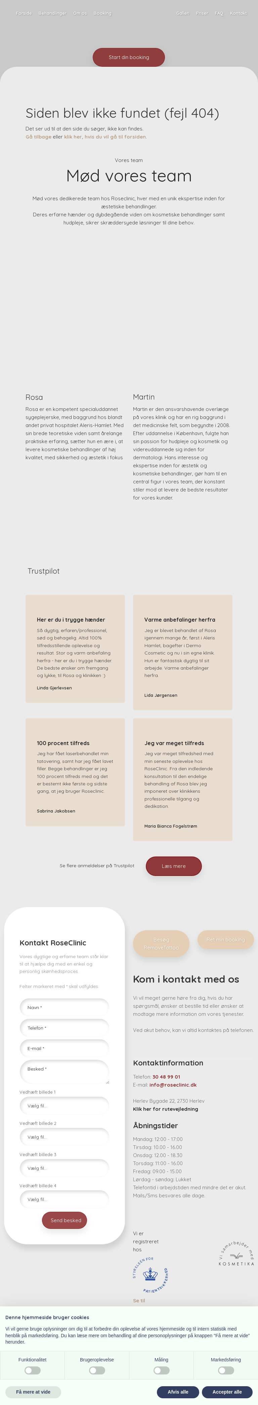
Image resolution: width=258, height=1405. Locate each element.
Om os (80, 13)
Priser (202, 13)
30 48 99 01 (166, 1077)
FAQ (219, 13)
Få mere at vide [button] (33, 1392)
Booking (103, 13)
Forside (24, 13)
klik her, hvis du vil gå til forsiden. (105, 137)
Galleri (182, 13)
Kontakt (238, 13)
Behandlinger (53, 13)
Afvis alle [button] (178, 1392)
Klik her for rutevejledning (165, 1109)
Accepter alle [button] (227, 1392)
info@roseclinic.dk (173, 1085)
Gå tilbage (38, 137)
